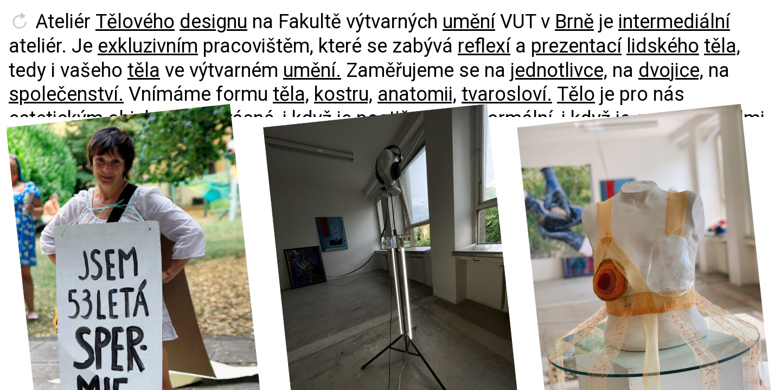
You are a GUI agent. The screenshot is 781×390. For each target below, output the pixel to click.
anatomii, (417, 94)
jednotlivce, (558, 70)
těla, (722, 46)
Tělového (135, 21)
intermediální (674, 21)
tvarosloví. (507, 94)
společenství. (66, 94)
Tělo (576, 94)
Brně (574, 21)
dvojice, (670, 70)
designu (213, 21)
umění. (312, 70)
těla (143, 70)
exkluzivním (148, 46)
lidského (662, 46)
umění (469, 21)
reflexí (484, 46)
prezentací (576, 46)
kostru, (343, 94)
